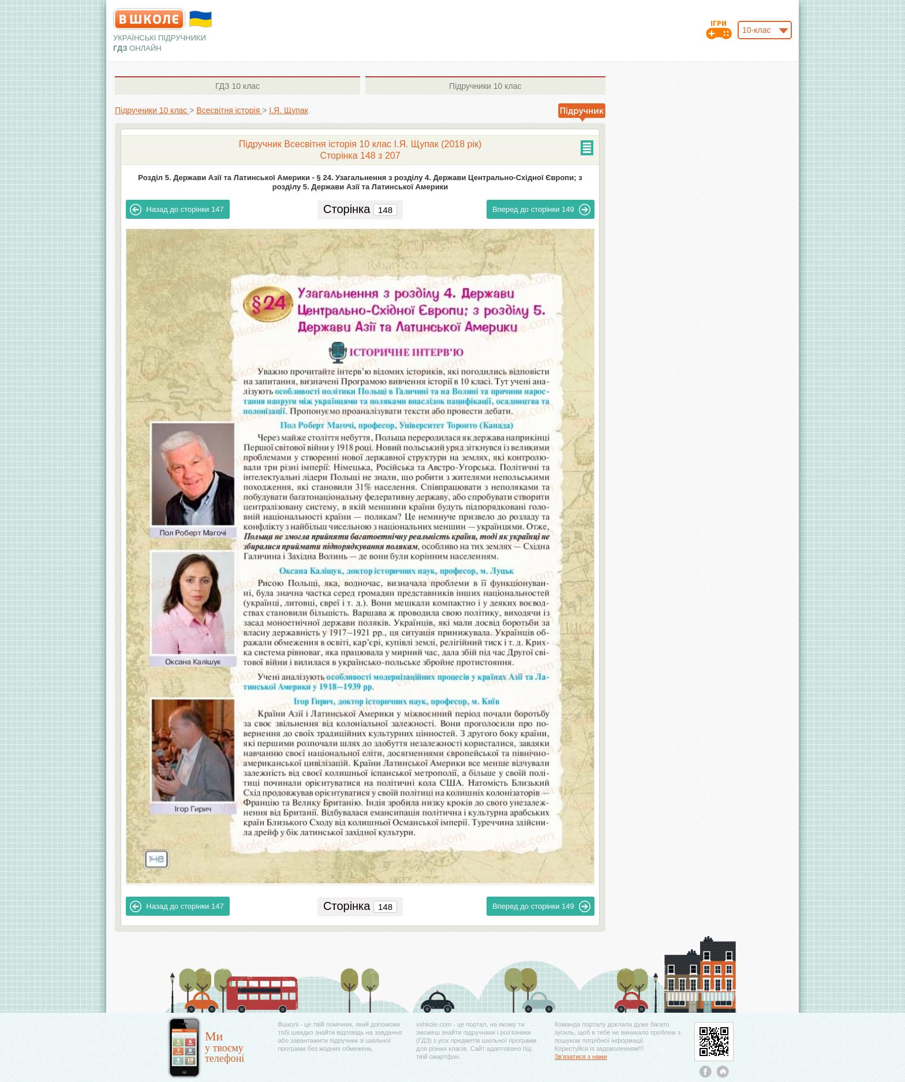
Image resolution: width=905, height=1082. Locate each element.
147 (176, 209)
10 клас (237, 86)
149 (541, 209)
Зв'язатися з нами (581, 1056)
